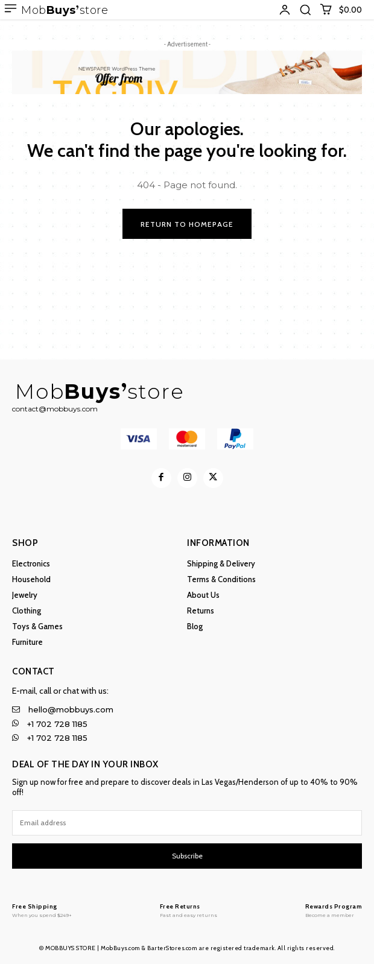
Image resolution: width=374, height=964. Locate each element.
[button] (305, 9)
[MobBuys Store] (42, 910)
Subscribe (187, 855)
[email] (187, 823)
